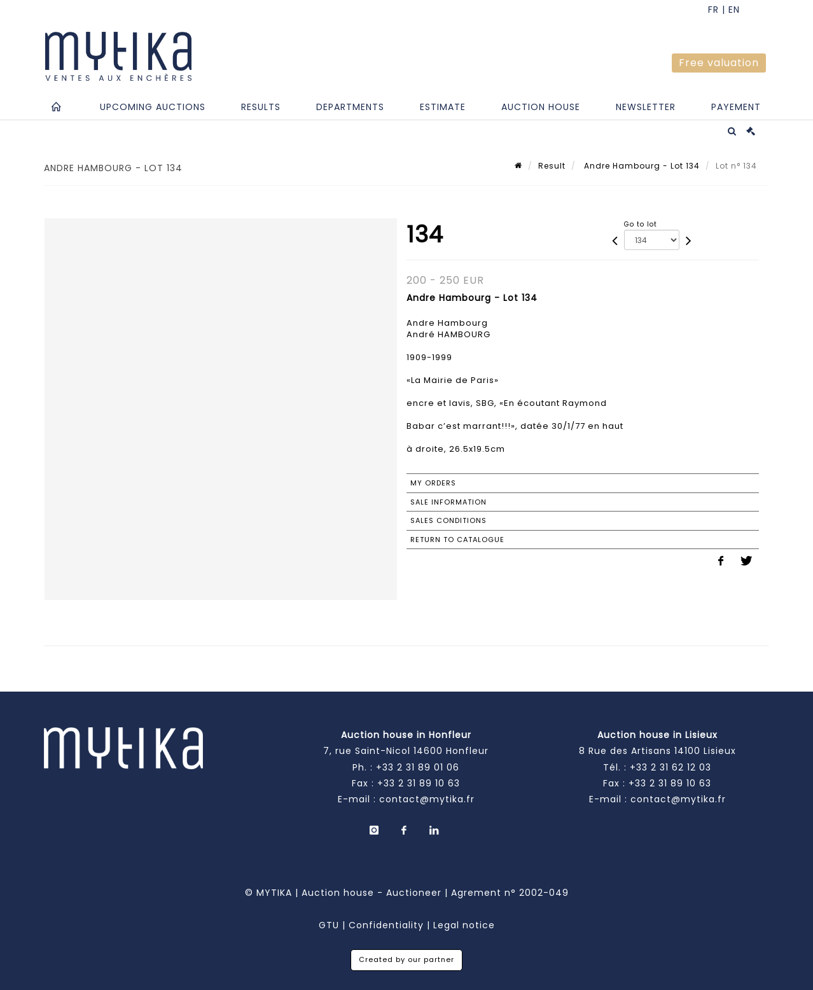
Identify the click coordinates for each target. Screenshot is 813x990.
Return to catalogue (457, 539)
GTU (329, 925)
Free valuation (719, 62)
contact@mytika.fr (427, 799)
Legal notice (464, 925)
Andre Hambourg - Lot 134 (640, 165)
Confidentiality (386, 925)
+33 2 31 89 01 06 (417, 767)
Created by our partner (406, 959)
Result (552, 165)
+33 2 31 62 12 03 (670, 767)
